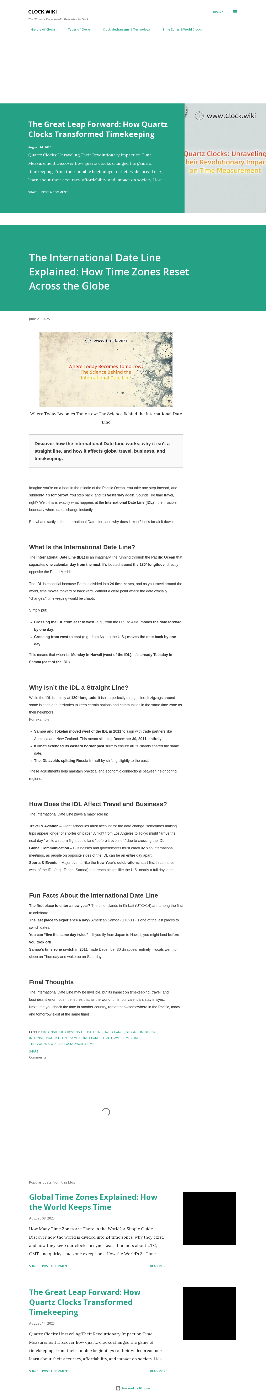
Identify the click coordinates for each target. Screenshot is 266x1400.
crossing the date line (83, 1032)
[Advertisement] (133, 66)
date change (114, 1032)
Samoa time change (85, 1038)
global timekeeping (142, 1032)
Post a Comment (54, 192)
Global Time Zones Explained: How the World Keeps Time (93, 1202)
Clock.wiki (42, 11)
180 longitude (52, 1032)
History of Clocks (40, 29)
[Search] (218, 11)
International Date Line (48, 1038)
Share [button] (32, 192)
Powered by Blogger (133, 1388)
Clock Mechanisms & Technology (124, 29)
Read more (158, 1266)
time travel (112, 1038)
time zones (131, 1038)
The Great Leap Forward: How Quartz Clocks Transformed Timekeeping (98, 129)
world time (84, 1044)
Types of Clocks (76, 29)
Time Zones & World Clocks (179, 29)
